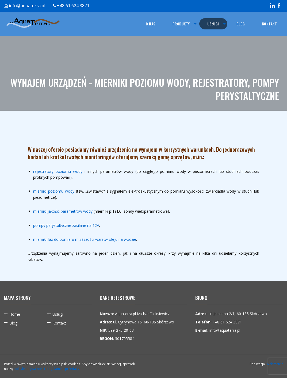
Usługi (213, 23)
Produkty (180, 23)
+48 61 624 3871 (73, 6)
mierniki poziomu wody (53, 191)
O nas (150, 23)
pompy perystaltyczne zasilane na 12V (66, 225)
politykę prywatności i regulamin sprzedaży (46, 368)
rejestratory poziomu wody (57, 171)
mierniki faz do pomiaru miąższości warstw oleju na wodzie (84, 239)
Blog (240, 23)
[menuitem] (150, 24)
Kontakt (269, 23)
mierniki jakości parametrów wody (63, 211)
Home (14, 314)
